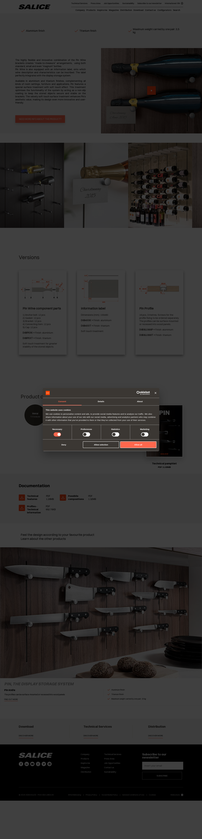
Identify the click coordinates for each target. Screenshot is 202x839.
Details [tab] (101, 401)
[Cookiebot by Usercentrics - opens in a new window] (138, 393)
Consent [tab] (62, 401)
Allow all (138, 445)
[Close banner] (155, 393)
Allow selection (101, 445)
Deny (63, 445)
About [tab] (140, 401)
